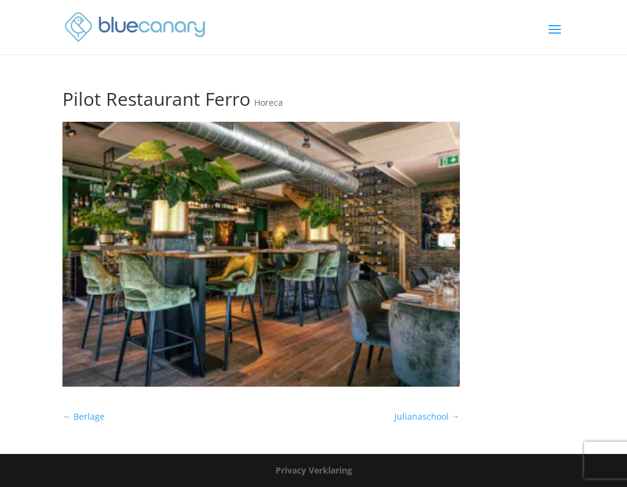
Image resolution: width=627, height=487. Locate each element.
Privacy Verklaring (314, 470)
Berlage (83, 416)
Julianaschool (427, 416)
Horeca (268, 102)
